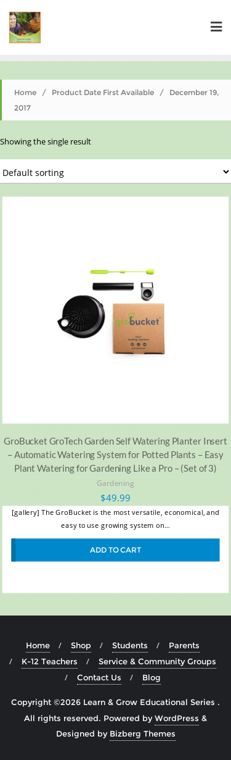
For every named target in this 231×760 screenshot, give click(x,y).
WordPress (177, 718)
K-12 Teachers (50, 661)
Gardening (115, 483)
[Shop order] (115, 171)
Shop (81, 645)
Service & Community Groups (157, 661)
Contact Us (99, 677)
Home (25, 92)
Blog (151, 677)
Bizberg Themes (143, 733)
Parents (184, 645)
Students (130, 645)
